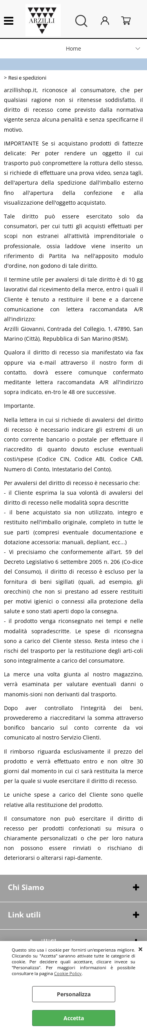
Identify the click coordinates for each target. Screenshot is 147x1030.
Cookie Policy (68, 973)
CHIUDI (140, 949)
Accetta (74, 1018)
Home (73, 48)
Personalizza (74, 994)
